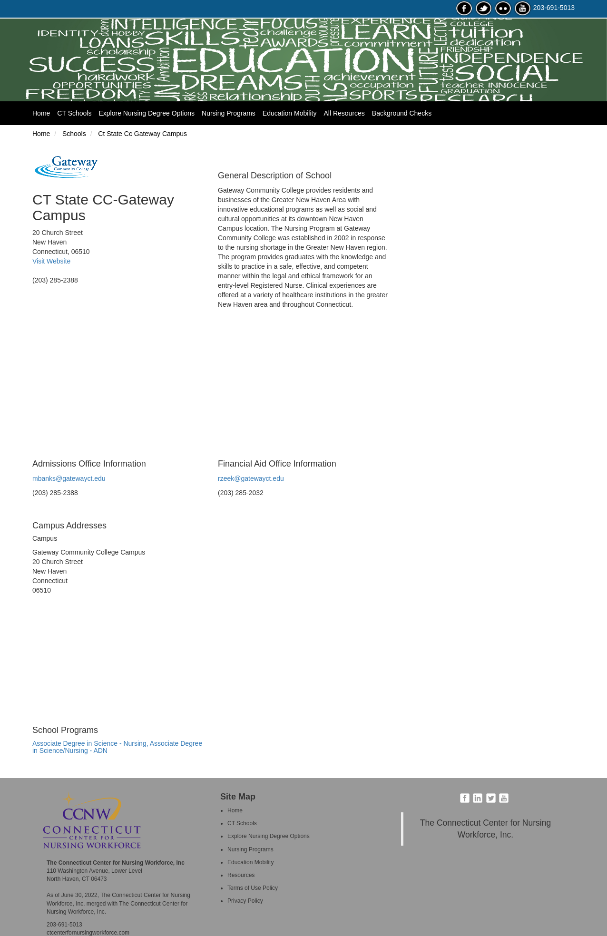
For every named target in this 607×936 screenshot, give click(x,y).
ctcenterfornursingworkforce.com (88, 932)
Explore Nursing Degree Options (146, 113)
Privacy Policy (245, 900)
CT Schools (74, 113)
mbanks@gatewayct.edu (69, 478)
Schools (73, 133)
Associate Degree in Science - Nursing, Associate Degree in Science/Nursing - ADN (117, 747)
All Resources (343, 113)
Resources (241, 875)
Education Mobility (290, 113)
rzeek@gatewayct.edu (251, 478)
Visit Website (51, 261)
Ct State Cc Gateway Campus (141, 133)
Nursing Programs (228, 113)
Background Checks (401, 113)
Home (44, 112)
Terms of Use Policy (252, 888)
